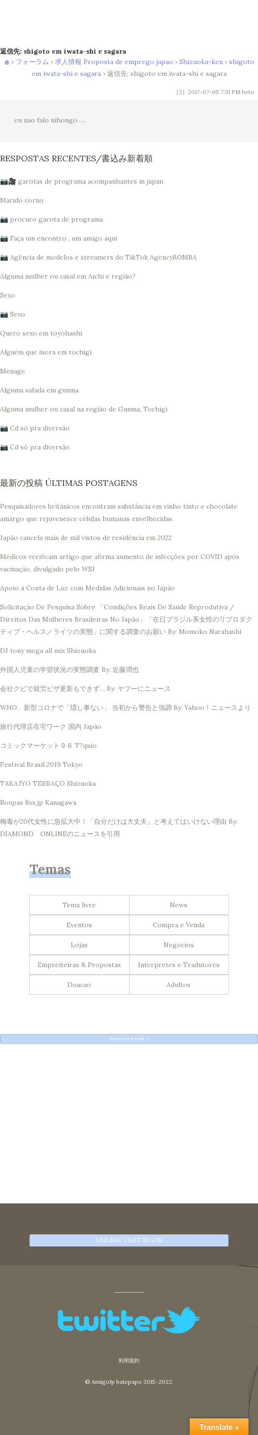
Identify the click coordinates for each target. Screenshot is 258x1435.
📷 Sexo (12, 314)
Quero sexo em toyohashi (41, 333)
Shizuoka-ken (201, 61)
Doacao (79, 984)
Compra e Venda (178, 925)
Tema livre (79, 905)
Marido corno (22, 200)
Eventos (79, 925)
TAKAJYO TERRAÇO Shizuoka (48, 783)
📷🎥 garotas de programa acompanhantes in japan (81, 181)
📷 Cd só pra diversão (35, 428)
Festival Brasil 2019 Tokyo (41, 764)
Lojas (79, 945)
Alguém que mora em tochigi (46, 352)
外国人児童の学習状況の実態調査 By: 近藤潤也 (69, 669)
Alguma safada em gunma (39, 390)
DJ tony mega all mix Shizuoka (48, 650)
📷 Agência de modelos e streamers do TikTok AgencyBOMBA (98, 257)
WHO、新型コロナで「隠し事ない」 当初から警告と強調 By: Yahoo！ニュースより (125, 707)
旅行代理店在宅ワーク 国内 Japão (50, 726)
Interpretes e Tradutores (179, 964)
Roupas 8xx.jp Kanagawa (38, 802)
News (178, 905)
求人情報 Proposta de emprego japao (114, 61)
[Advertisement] (129, 1117)
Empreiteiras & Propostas (79, 964)
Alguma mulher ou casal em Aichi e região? (68, 276)
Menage (12, 371)
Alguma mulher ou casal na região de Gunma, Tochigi (83, 409)
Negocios (179, 945)
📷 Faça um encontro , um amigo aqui (58, 238)
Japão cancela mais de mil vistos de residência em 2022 (86, 537)
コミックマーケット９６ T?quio (48, 745)
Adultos (178, 984)
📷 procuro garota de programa (51, 219)
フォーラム (32, 61)
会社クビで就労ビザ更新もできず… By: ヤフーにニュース (85, 688)
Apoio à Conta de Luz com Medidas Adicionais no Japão (87, 588)
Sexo (7, 295)
